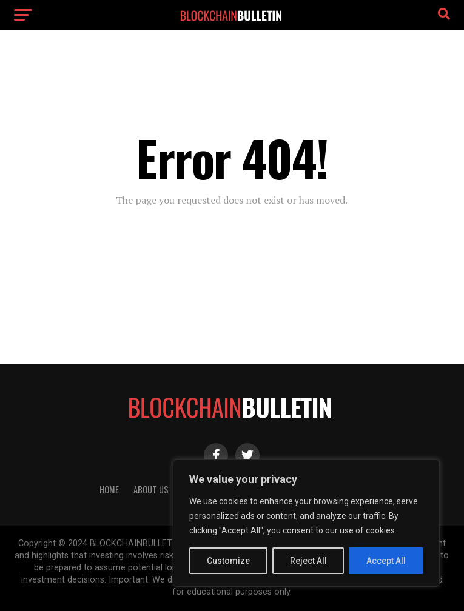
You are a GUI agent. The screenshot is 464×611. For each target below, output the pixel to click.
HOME (109, 489)
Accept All (386, 561)
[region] (306, 523)
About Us (151, 489)
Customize (228, 561)
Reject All (308, 561)
